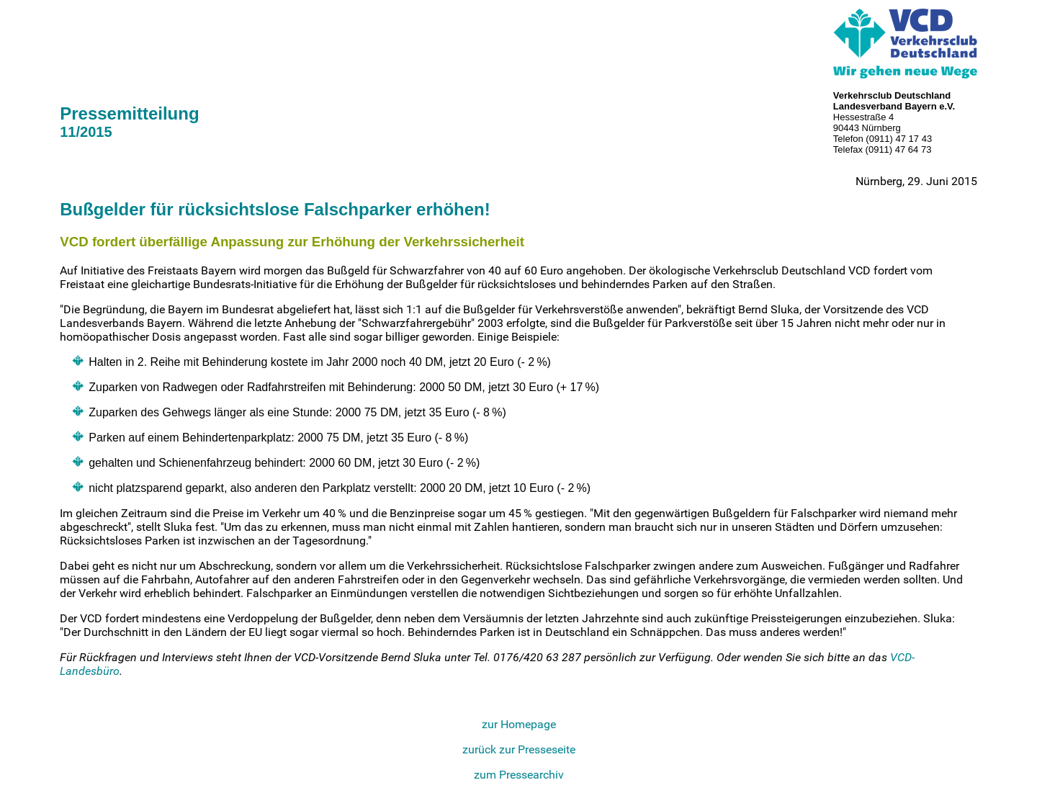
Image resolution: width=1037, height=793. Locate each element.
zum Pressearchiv (519, 774)
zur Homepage (519, 724)
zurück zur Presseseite (518, 749)
